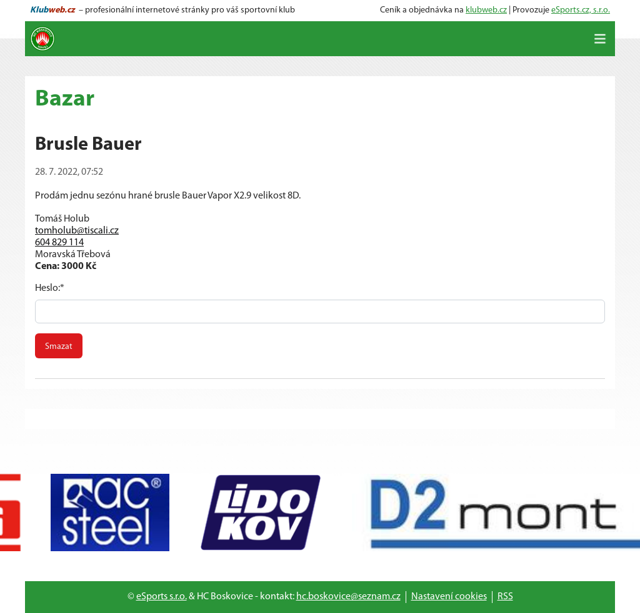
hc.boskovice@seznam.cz (348, 597)
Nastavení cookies (449, 597)
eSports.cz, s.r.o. (580, 10)
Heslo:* (49, 288)
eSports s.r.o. (161, 597)
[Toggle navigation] (600, 39)
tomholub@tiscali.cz (77, 231)
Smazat (58, 346)
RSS (505, 597)
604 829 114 (59, 243)
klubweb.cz (486, 10)
